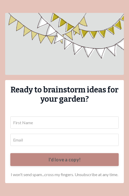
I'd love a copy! (64, 159)
